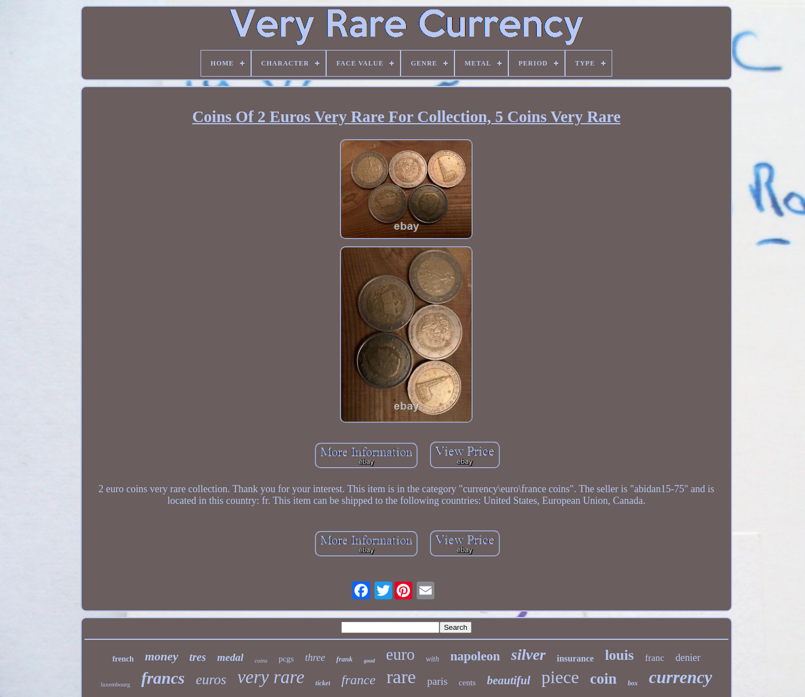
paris (437, 681)
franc (654, 658)
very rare (270, 677)
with (432, 659)
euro (400, 654)
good (369, 661)
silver (528, 654)
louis (619, 655)
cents (467, 682)
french (123, 659)
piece (560, 677)
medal (230, 657)
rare (401, 676)
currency (680, 677)
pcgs (286, 658)
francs (162, 678)
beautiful (508, 680)
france (358, 680)
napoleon (475, 656)
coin (603, 678)
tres (197, 657)
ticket (323, 683)
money (161, 656)
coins (260, 660)
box (633, 683)
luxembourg (115, 684)
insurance (575, 658)
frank (344, 659)
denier (688, 657)
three (315, 657)
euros (211, 679)
